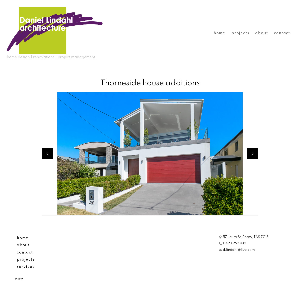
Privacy (19, 278)
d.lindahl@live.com (239, 250)
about (261, 33)
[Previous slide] (47, 153)
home (219, 33)
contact (282, 33)
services (25, 267)
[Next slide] (252, 153)
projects (240, 33)
